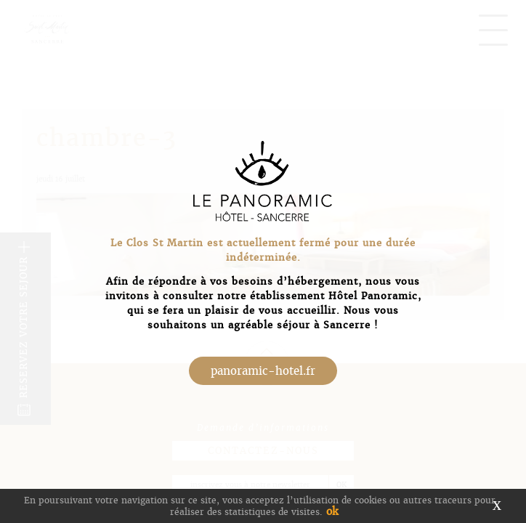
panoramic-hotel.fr (263, 371)
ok (332, 511)
